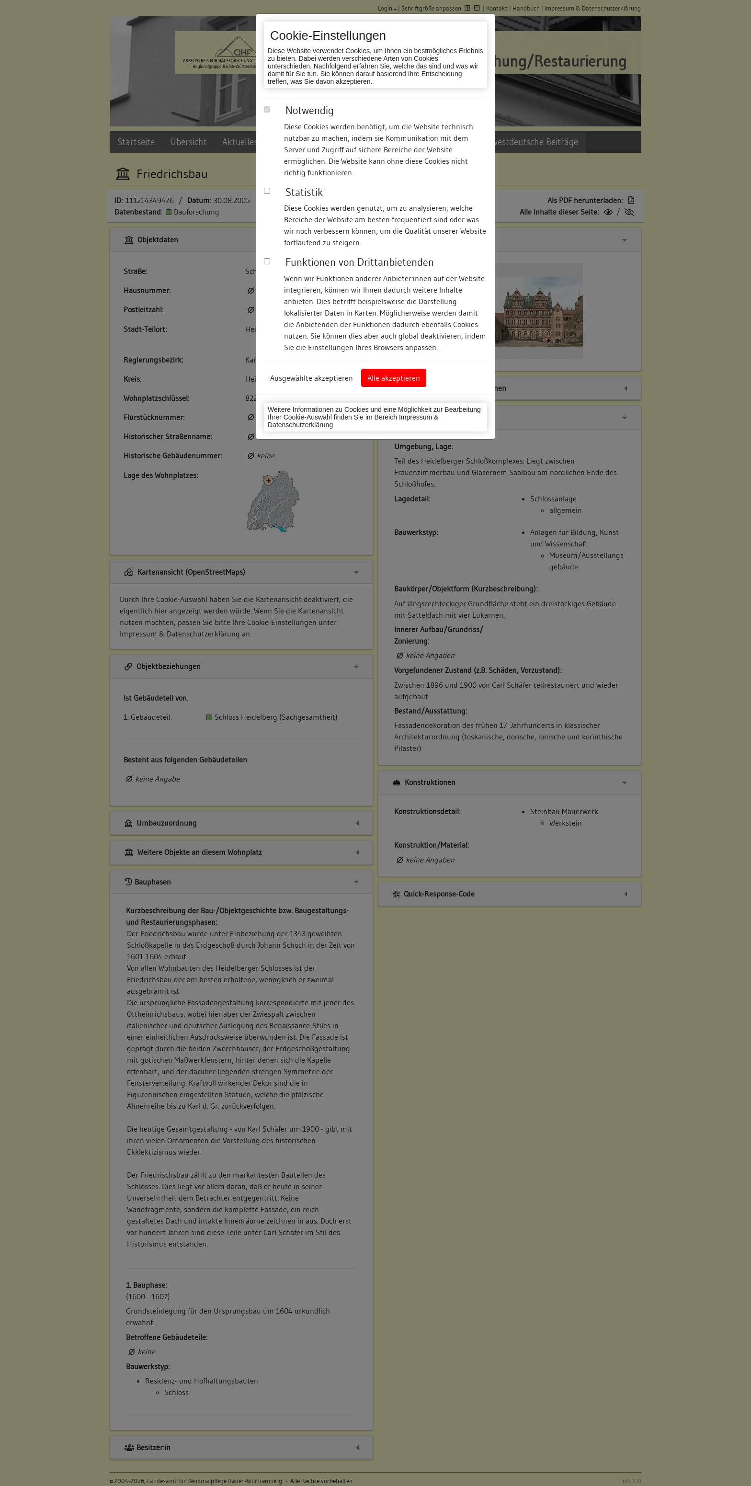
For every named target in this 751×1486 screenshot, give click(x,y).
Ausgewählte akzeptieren (311, 378)
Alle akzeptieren (393, 378)
